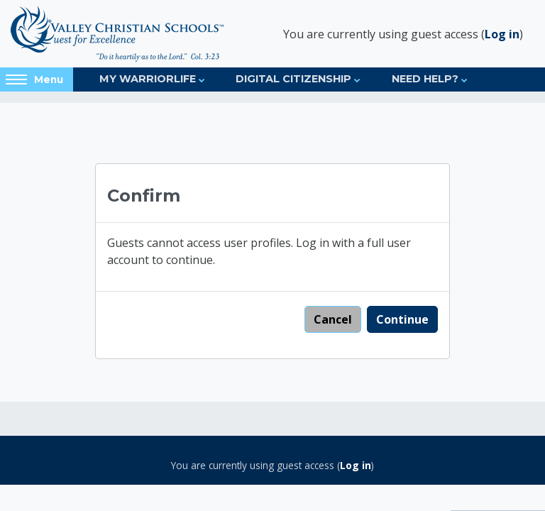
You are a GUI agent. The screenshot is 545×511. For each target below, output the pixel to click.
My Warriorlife (147, 78)
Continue (402, 319)
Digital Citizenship (293, 78)
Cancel (333, 319)
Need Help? (425, 78)
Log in (502, 34)
